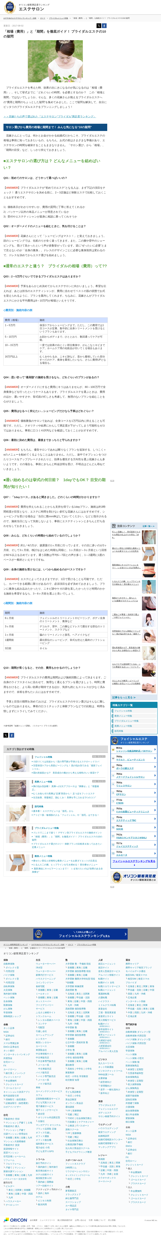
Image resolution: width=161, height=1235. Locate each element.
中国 (152, 990)
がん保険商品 (132, 1088)
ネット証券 (8, 1028)
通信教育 (69, 1065)
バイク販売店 (42, 1072)
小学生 (88, 1068)
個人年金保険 (132, 1114)
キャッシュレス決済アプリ (16, 1092)
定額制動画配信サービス (48, 1098)
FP (69, 1110)
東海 (16, 1137)
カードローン (10, 1069)
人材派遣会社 (104, 1047)
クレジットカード (12, 1077)
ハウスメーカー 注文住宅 (15, 1179)
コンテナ (42, 1023)
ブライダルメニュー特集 (47, 828)
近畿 (23, 1137)
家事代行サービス (44, 975)
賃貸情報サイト (11, 1149)
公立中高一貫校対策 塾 (76, 1042)
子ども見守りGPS (45, 1151)
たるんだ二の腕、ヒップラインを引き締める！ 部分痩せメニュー (65, 864)
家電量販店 (70, 1190)
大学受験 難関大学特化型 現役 (80, 978)
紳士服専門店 (72, 1198)
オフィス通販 (42, 1136)
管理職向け (105, 1085)
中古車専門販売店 (47, 1061)
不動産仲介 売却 (11, 1119)
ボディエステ (104, 1112)
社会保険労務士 (84, 1118)
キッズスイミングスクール (77, 1175)
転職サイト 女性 (106, 982)
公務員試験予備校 (74, 1144)
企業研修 (102, 1078)
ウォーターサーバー (46, 963)
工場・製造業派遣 (107, 1012)
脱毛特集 (39, 806)
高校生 (71, 1068)
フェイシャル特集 (43, 757)
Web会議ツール (106, 1074)
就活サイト (103, 967)
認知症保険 (131, 1099)
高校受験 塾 (71, 990)
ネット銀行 (8, 1050)
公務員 (71, 1125)
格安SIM (132, 978)
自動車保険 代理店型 (136, 1035)
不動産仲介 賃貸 (11, 1145)
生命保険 (7, 1001)
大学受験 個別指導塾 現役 (78, 971)
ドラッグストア (73, 1194)
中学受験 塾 (71, 1027)
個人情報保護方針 (64, 1220)
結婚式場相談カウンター (110, 1139)
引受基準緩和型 (135, 1073)
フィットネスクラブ (75, 1164)
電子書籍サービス (44, 1106)
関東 (118, 1162)
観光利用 (42, 1204)
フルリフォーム (13, 1164)
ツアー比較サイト (44, 1185)
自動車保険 (8, 963)
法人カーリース (106, 1063)
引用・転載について (97, 1220)
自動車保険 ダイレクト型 (138, 1032)
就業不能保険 (132, 1095)
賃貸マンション (11, 1152)
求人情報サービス (107, 1020)
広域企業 (132, 997)
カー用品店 (70, 1205)
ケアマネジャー (86, 1122)
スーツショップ (73, 1202)
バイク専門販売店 (47, 1076)
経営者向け (105, 1082)
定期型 (140, 1069)
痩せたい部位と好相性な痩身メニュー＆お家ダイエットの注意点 (65, 860)
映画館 (101, 1159)
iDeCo (129, 1146)
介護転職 (102, 997)
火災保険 (7, 990)
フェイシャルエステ (137, 736)
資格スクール (72, 1129)
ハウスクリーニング (46, 978)
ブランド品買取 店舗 (46, 1129)
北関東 (18, 1190)
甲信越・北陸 (83, 997)
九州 (30, 1137)
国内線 (41, 1182)
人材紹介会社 (104, 1041)
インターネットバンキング (16, 1054)
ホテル (39, 1197)
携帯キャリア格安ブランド (139, 967)
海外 (47, 1193)
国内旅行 (42, 1167)
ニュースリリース (47, 1220)
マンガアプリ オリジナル (48, 1125)
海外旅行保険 (10, 993)
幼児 (70, 1095)
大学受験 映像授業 (74, 986)
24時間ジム (71, 1167)
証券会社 (10, 1035)
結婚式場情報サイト (108, 1143)
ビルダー (10, 1186)
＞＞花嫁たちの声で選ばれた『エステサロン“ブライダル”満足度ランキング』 (49, 116)
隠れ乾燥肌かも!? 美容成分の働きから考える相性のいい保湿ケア (66, 772)
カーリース (41, 1046)
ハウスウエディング (108, 1128)
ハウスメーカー (13, 1201)
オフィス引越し (43, 1132)
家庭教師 (69, 1072)
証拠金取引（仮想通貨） (18, 1103)
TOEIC (71, 1118)
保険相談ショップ (12, 1016)
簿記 (76, 1114)
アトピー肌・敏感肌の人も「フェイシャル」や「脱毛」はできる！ (66, 815)
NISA (6, 1032)
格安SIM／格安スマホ (136, 975)
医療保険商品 (132, 1065)
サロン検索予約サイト (109, 1116)
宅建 (70, 1114)
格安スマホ (143, 978)
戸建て (22, 1122)
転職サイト (103, 978)
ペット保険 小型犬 (135, 1058)
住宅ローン (8, 1062)
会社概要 (33, 1220)
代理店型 (10, 971)
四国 (130, 993)
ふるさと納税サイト (46, 1012)
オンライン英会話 (74, 1103)
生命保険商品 (132, 1077)
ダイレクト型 (12, 967)
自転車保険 (8, 986)
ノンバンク (19, 1073)
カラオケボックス (107, 1178)
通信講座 (69, 1107)
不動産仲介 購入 (11, 1126)
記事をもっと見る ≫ (124, 693)
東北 (10, 1190)
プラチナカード (138, 1183)
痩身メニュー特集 (43, 856)
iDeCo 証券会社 (11, 1047)
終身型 (131, 1069)
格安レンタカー (43, 1042)
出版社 (41, 1121)
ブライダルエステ (107, 1105)
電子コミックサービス (47, 1110)
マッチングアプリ (107, 1147)
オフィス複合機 (43, 1140)
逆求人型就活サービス (109, 971)
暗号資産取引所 (11, 1095)
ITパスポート (82, 1125)
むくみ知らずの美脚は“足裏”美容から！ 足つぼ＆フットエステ (64, 793)
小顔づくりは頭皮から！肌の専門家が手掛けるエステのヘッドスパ (66, 761)
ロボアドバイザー (12, 1107)
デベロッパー (12, 1205)
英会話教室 (70, 1099)
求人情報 (112, 1220)
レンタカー (41, 1039)
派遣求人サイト (106, 1016)
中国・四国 (27, 1193)
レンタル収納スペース (49, 1020)
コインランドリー (44, 982)
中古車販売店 (42, 1057)
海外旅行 (53, 1167)
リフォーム (8, 1160)
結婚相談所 (103, 1136)
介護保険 (130, 1107)
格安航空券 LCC (44, 1178)
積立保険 (130, 1122)
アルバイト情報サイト (109, 975)
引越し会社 (41, 1031)
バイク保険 (8, 975)
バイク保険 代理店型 (136, 1043)
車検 (38, 1087)
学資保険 (7, 1012)
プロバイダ (131, 982)
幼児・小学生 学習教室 (76, 1076)
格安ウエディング (107, 1132)
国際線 (50, 1182)
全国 (116, 1174)
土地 (30, 1122)
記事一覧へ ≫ (149, 522)
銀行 (8, 1039)
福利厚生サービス (44, 1143)
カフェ (39, 1095)
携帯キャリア (132, 963)
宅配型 (41, 1027)
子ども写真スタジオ (46, 1102)
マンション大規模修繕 (14, 1141)
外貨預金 (7, 1058)
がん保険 (7, 1008)
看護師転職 (103, 993)
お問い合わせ (80, 1220)
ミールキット (42, 993)
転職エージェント (107, 990)
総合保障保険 (132, 1110)
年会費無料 (11, 1080)
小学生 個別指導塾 (74, 1057)
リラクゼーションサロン (77, 1171)
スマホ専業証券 (11, 1043)
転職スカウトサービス (109, 986)
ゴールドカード (13, 1088)
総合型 (41, 1114)
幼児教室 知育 (72, 1080)
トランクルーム (43, 1016)
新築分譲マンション (13, 1171)
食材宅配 (40, 986)
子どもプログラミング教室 (78, 1152)
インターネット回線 (135, 1001)
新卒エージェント (107, 1036)
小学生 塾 (70, 1050)
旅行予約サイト (43, 1163)
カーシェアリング (44, 1035)
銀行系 (9, 1073)
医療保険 (7, 1005)
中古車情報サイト (44, 1053)
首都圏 (9, 1137)
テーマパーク (104, 1181)
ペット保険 (8, 997)
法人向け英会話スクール (77, 1148)
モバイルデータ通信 (135, 971)
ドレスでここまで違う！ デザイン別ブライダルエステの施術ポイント (67, 832)
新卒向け (104, 1093)
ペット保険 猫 (132, 1062)
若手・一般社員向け (110, 1089)
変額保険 (130, 1118)
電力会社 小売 (43, 1147)
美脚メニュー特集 (43, 781)
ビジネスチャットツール (110, 1071)
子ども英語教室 (73, 1092)
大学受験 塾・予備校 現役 (78, 963)
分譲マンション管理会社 (15, 1134)
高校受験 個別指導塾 (75, 1008)
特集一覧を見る (99, 756)
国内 (40, 1193)
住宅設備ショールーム (14, 1156)
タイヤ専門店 (72, 1209)
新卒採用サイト (106, 1030)
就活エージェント (107, 963)
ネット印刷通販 (106, 1067)
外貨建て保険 (132, 1103)
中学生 (79, 1068)
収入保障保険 (134, 1084)
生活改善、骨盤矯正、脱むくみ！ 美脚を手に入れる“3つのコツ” (64, 797)
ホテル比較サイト (44, 1174)
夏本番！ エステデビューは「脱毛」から (53, 811)
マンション (11, 1122)
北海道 (71, 993)
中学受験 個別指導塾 (75, 1035)
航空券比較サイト (44, 1170)
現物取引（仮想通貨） (17, 1099)
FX (4, 1065)
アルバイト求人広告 (108, 1051)
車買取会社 (41, 1050)
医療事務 (76, 1110)
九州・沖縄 (73, 1005)
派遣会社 (102, 1008)
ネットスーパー (43, 1001)
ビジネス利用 (44, 1200)
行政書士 (72, 1122)
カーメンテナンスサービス (49, 1091)
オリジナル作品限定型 (49, 1117)
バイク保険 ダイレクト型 (138, 1039)
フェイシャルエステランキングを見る (134, 857)
